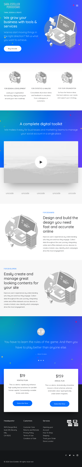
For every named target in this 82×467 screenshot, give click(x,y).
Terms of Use (28, 436)
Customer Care (29, 427)
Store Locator (48, 441)
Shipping (46, 436)
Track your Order (49, 438)
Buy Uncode (12, 49)
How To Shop (48, 433)
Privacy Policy (28, 433)
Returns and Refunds (31, 430)
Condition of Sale (29, 438)
